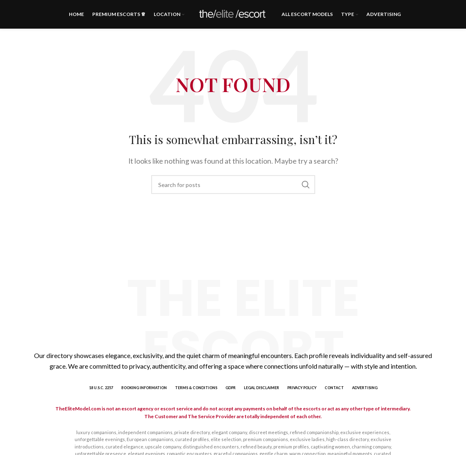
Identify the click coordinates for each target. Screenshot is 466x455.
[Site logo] (233, 13)
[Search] (233, 184)
